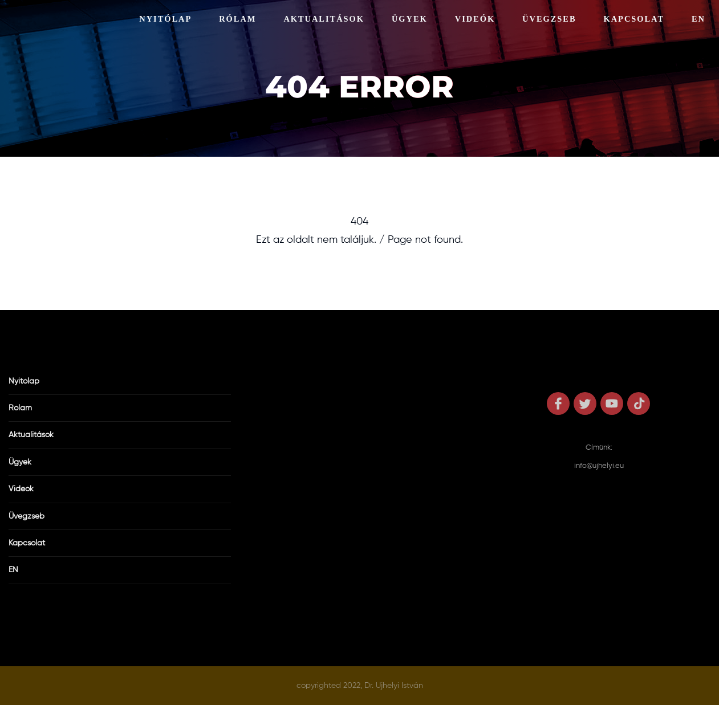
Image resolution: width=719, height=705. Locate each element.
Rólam (237, 18)
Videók (475, 18)
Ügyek (410, 18)
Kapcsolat (634, 18)
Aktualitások (323, 18)
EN (698, 18)
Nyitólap (165, 18)
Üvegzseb (549, 18)
